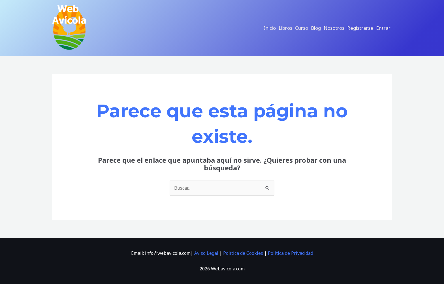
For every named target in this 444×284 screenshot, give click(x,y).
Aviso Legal (206, 253)
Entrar (383, 28)
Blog (316, 28)
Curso (301, 28)
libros (285, 28)
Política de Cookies (243, 253)
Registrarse (360, 28)
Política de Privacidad (290, 253)
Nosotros (334, 28)
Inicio (270, 28)
